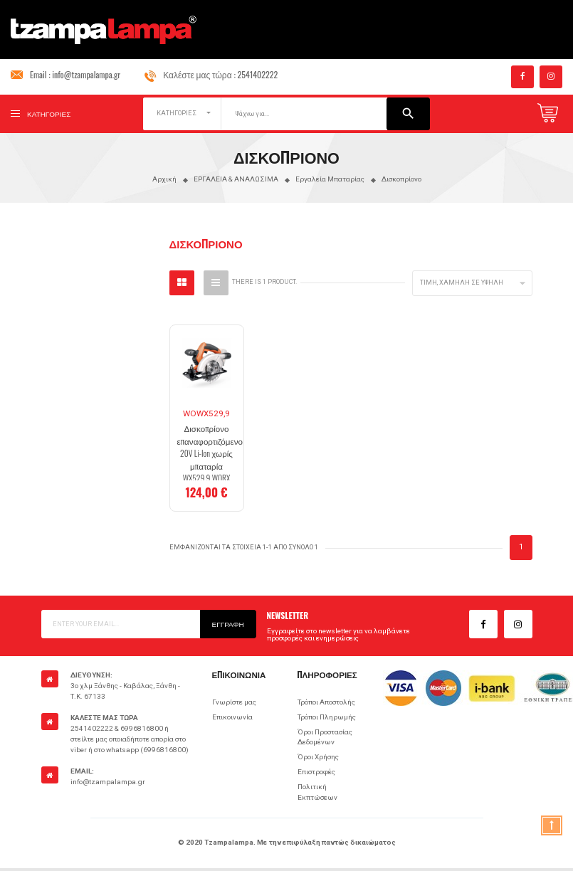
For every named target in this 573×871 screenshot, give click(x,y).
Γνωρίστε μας (234, 702)
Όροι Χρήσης (318, 757)
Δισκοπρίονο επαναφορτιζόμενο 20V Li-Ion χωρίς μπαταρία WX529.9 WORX (210, 453)
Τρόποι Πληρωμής (327, 717)
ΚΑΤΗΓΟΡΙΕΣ (176, 113)
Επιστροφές (316, 772)
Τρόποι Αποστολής (326, 702)
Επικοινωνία (232, 717)
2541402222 (258, 74)
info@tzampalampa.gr (86, 74)
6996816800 (141, 728)
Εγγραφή (228, 623)
